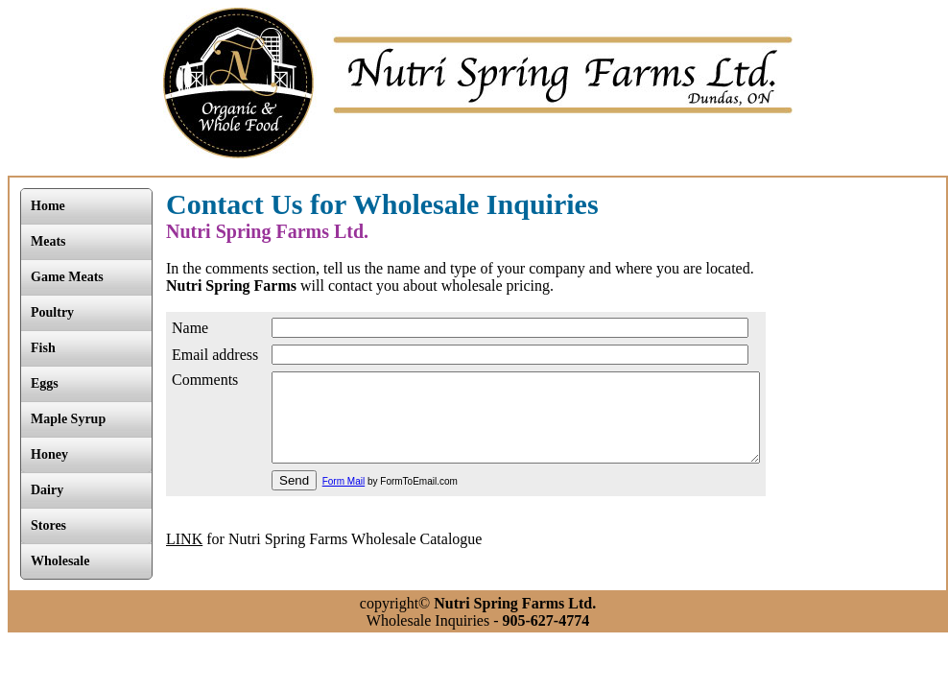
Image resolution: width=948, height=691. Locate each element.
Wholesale (60, 561)
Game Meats (67, 277)
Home (48, 206)
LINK (184, 556)
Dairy (47, 490)
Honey (49, 454)
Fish (43, 348)
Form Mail (343, 498)
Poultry (52, 312)
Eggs (45, 383)
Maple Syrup (68, 419)
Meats (48, 241)
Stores (48, 525)
